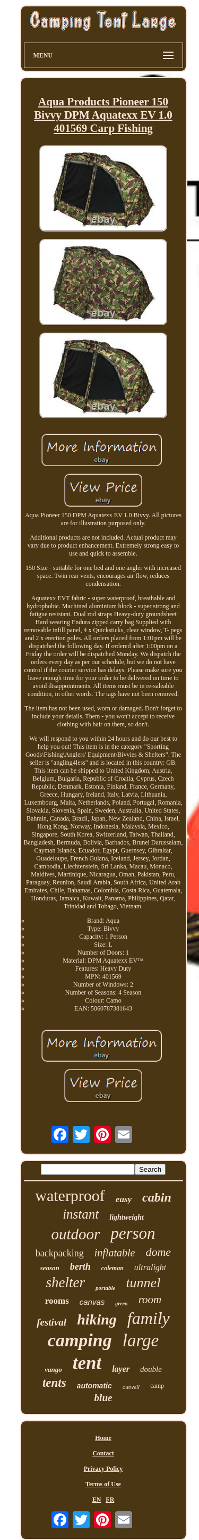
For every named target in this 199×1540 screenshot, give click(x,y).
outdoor (75, 1234)
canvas (92, 1301)
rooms (57, 1301)
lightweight (126, 1217)
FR (110, 1499)
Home (103, 1438)
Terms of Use (103, 1484)
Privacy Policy (103, 1468)
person (132, 1233)
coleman (112, 1268)
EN (96, 1499)
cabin (156, 1197)
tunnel (143, 1282)
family (148, 1318)
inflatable (114, 1253)
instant (81, 1214)
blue (103, 1397)
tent (87, 1363)
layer (120, 1368)
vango (53, 1369)
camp (157, 1385)
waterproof (70, 1195)
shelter (65, 1282)
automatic (94, 1385)
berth (80, 1266)
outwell (131, 1387)
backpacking (60, 1253)
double (151, 1369)
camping (80, 1340)
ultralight (150, 1267)
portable (105, 1288)
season (49, 1268)
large (141, 1340)
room (150, 1299)
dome (158, 1252)
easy (124, 1199)
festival (51, 1322)
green (121, 1303)
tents (54, 1382)
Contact (103, 1453)
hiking (97, 1319)
